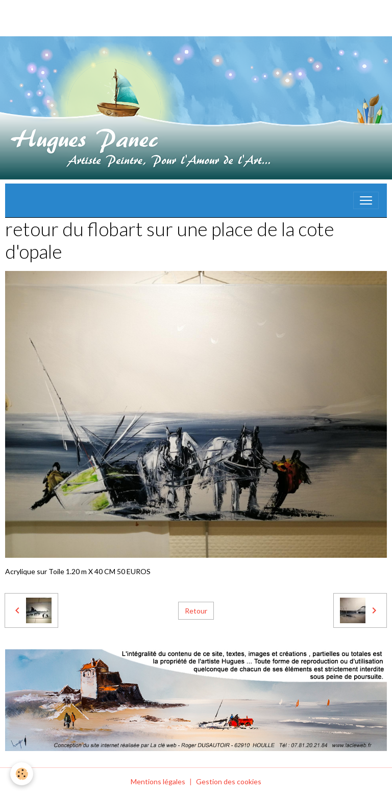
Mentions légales (158, 781)
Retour (196, 610)
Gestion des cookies (228, 781)
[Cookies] (21, 773)
